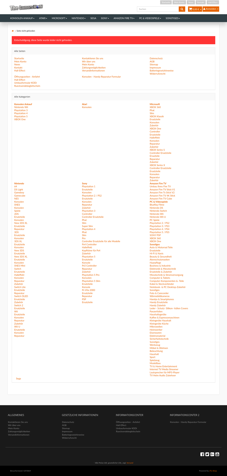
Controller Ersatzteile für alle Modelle (101, 241)
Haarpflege (155, 262)
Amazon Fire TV (124, 18)
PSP (84, 299)
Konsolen (87, 107)
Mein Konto (179, 2)
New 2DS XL (20, 223)
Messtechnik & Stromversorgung (166, 274)
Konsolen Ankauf (22, 18)
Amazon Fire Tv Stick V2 (162, 192)
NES (16, 198)
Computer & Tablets (160, 277)
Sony (105, 18)
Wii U (17, 326)
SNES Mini (19, 265)
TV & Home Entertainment (163, 366)
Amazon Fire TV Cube (161, 198)
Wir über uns (88, 61)
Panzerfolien (156, 311)
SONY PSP (155, 235)
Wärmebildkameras (159, 296)
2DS (16, 213)
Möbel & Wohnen (159, 348)
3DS (16, 232)
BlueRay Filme (157, 204)
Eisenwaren (156, 332)
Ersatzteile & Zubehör (161, 271)
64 (15, 186)
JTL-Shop (213, 471)
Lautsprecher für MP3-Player (164, 372)
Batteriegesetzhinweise (161, 70)
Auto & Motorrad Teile (161, 247)
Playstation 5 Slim (91, 281)
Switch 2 (18, 305)
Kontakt (200, 2)
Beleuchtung (156, 351)
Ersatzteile (155, 119)
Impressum (155, 67)
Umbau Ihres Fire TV (160, 186)
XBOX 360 (155, 107)
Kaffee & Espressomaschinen (164, 317)
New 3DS (19, 250)
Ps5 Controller (89, 265)
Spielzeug (154, 360)
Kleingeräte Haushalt (160, 320)
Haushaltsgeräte (158, 314)
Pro (84, 238)
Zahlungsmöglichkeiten (94, 67)
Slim (152, 113)
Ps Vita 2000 (88, 290)
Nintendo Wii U (158, 216)
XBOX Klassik (157, 116)
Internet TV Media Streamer (164, 369)
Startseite (166, 2)
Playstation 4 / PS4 (159, 229)
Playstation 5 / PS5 (159, 232)
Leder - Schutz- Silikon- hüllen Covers (169, 308)
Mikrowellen (156, 326)
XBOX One (20, 119)
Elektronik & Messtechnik (163, 268)
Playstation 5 (21, 116)
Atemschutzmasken (160, 259)
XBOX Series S (157, 149)
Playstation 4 (21, 113)
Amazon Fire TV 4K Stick (162, 195)
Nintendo (79, 18)
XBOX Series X (157, 165)
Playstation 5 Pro (91, 274)
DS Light (18, 189)
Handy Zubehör (158, 305)
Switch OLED (21, 296)
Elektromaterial (157, 335)
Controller (155, 131)
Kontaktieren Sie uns (92, 58)
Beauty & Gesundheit (161, 256)
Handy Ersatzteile (159, 302)
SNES (17, 204)
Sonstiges (173, 18)
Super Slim (87, 226)
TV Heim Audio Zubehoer (163, 375)
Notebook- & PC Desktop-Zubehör (168, 287)
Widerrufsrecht (157, 73)
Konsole (86, 262)
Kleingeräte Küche (159, 323)
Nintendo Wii (21, 107)
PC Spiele (154, 220)
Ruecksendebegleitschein (27, 85)
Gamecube (19, 195)
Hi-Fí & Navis (156, 253)
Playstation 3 (21, 110)
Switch (17, 268)
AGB (152, 61)
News (190, 2)
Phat (152, 110)
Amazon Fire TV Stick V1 (162, 189)
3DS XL (18, 241)
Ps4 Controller (89, 244)
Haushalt (154, 354)
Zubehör (154, 125)
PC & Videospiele (150, 18)
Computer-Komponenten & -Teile (167, 281)
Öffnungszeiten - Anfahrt (27, 76)
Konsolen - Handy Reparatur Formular (101, 76)
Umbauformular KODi (25, 82)
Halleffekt (155, 137)
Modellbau (155, 363)
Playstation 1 (88, 186)
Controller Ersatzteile (160, 152)
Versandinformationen (93, 70)
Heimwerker (156, 329)
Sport (152, 357)
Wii (16, 311)
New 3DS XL (20, 256)
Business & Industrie (160, 265)
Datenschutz (156, 58)
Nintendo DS (156, 207)
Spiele (17, 210)
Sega (93, 18)
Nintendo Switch (158, 210)
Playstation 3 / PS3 (159, 226)
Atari (43, 18)
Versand (129, 463)
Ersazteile (155, 155)
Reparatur (155, 143)
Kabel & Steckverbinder (162, 283)
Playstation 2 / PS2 (92, 195)
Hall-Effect (212, 2)
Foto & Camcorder (159, 293)
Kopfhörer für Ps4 (91, 250)
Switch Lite (20, 287)
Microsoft (59, 18)
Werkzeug (155, 344)
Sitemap (154, 64)
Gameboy (19, 192)
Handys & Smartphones (162, 299)
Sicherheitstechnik (159, 338)
